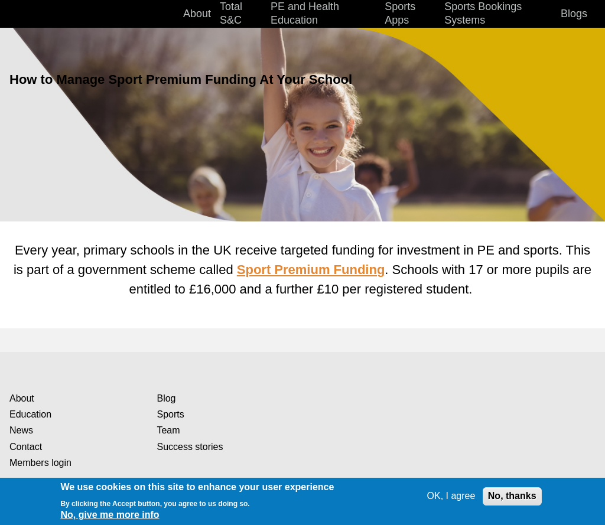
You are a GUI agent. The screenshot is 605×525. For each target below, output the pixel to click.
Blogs (574, 13)
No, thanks (512, 496)
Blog (166, 398)
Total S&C (231, 13)
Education (30, 414)
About (21, 398)
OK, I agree (451, 496)
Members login (40, 463)
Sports (170, 414)
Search (593, 14)
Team (168, 430)
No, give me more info (109, 515)
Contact (25, 447)
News (21, 430)
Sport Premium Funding (311, 269)
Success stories (190, 447)
